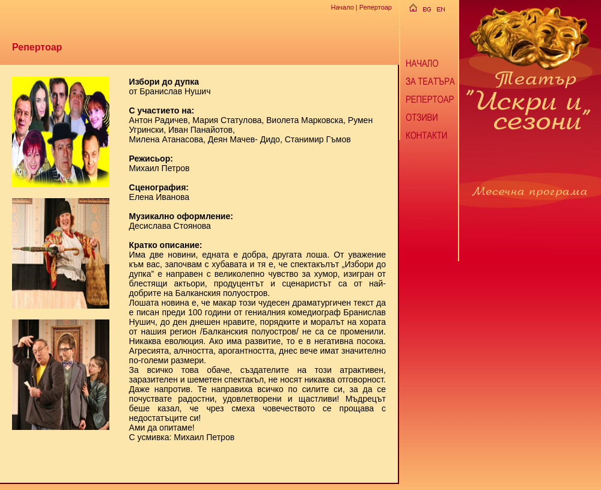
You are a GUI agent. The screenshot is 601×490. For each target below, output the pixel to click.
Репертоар (375, 7)
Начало (342, 7)
